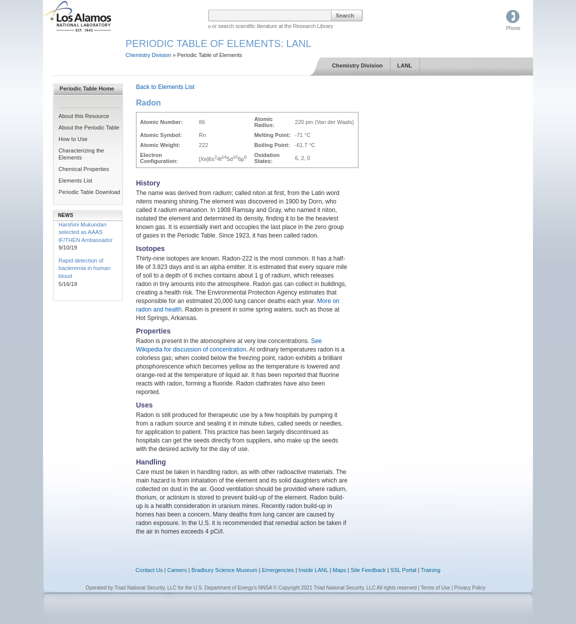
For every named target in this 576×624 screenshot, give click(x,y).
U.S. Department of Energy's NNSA (233, 587)
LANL (404, 65)
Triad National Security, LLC (145, 587)
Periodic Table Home (87, 89)
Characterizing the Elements (81, 154)
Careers (177, 570)
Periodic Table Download (89, 192)
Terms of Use (435, 587)
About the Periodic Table (89, 127)
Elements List (75, 181)
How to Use (73, 139)
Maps (339, 570)
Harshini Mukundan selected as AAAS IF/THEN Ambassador (85, 232)
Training (430, 570)
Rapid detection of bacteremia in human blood (84, 268)
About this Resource (83, 116)
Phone (513, 28)
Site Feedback (368, 570)
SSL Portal (403, 570)
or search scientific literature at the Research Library (272, 26)
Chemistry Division (148, 55)
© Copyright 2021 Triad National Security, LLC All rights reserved (345, 587)
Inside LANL (314, 570)
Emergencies (278, 570)
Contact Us (149, 570)
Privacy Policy (469, 587)
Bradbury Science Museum (225, 570)
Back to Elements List (165, 87)
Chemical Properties (83, 169)
